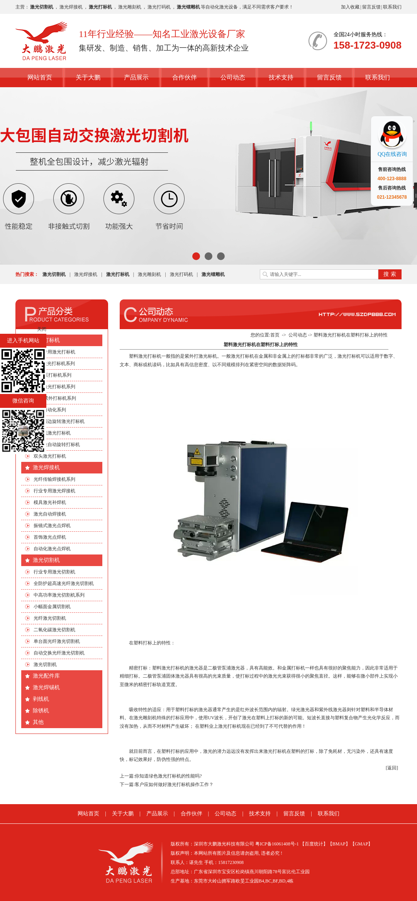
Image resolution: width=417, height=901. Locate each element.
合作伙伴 (184, 77)
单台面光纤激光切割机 (57, 641)
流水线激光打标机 (52, 433)
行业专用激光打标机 (54, 352)
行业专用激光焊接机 (54, 491)
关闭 (41, 329)
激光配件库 (46, 676)
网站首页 (39, 77)
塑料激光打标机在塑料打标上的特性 (351, 335)
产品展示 (136, 77)
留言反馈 (371, 7)
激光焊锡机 (46, 687)
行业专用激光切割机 (54, 572)
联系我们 (392, 7)
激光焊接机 (71, 7)
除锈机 (41, 710)
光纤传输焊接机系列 (54, 479)
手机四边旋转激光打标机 (59, 421)
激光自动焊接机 (50, 514)
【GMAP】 (361, 844)
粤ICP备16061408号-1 (277, 844)
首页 (275, 335)
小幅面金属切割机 (52, 606)
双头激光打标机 (50, 456)
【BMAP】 (339, 844)
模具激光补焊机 (50, 502)
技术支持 (281, 77)
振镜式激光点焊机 (52, 525)
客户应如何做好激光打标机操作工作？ (174, 784)
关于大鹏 (88, 77)
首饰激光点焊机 (50, 537)
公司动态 (232, 77)
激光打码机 (159, 7)
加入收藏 (350, 7)
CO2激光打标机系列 (54, 363)
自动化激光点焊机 (52, 548)
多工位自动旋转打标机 (57, 444)
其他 (38, 722)
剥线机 (41, 699)
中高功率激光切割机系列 (59, 595)
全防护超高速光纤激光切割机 (64, 583)
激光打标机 (46, 340)
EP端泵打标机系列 (52, 375)
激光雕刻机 (129, 7)
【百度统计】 (314, 844)
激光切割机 (46, 560)
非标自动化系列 (50, 409)
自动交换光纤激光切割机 (59, 653)
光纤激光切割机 (50, 618)
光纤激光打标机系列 (54, 386)
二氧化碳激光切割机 (54, 629)
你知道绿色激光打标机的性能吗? (168, 776)
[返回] (392, 768)
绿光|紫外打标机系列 (55, 398)
